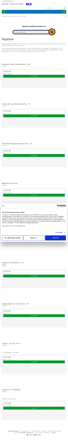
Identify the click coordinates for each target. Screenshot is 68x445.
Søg (65, 8)
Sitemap (53, 432)
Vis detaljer (59, 232)
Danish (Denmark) (7, 1)
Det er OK (56, 238)
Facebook (30, 435)
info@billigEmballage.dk (25, 432)
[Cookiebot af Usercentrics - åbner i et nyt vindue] (58, 206)
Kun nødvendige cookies (12, 238)
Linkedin (37, 435)
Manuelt (34, 238)
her (24, 226)
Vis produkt (34, 76)
